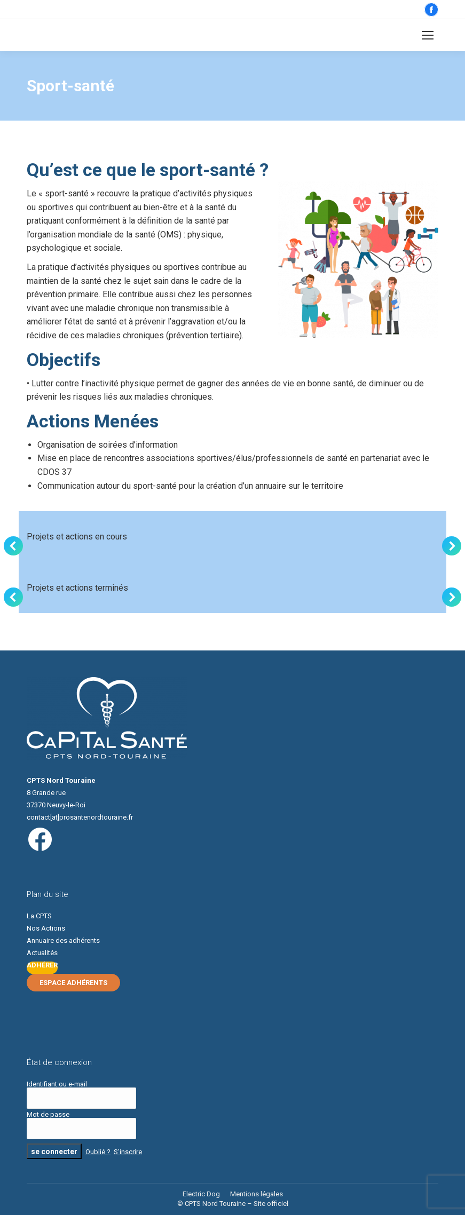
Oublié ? (98, 1152)
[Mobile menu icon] (427, 35)
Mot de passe (48, 1114)
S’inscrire (128, 1152)
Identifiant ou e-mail (57, 1084)
